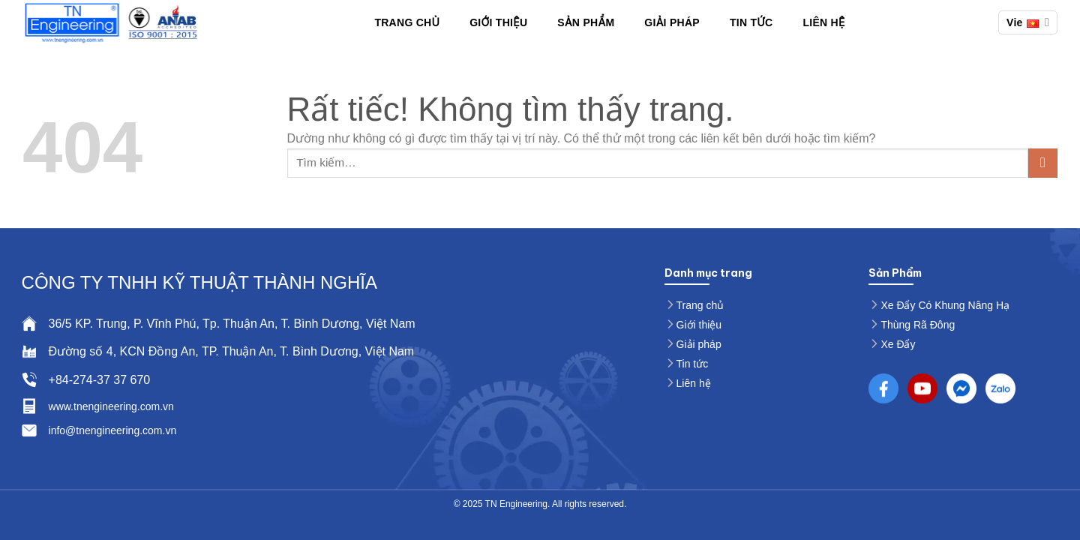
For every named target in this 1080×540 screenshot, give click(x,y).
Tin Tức (751, 22)
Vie (1027, 22)
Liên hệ (823, 22)
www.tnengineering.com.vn (111, 406)
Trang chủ (407, 22)
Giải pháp (672, 22)
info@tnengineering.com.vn (113, 430)
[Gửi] (1043, 163)
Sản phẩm (585, 22)
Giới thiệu (498, 22)
